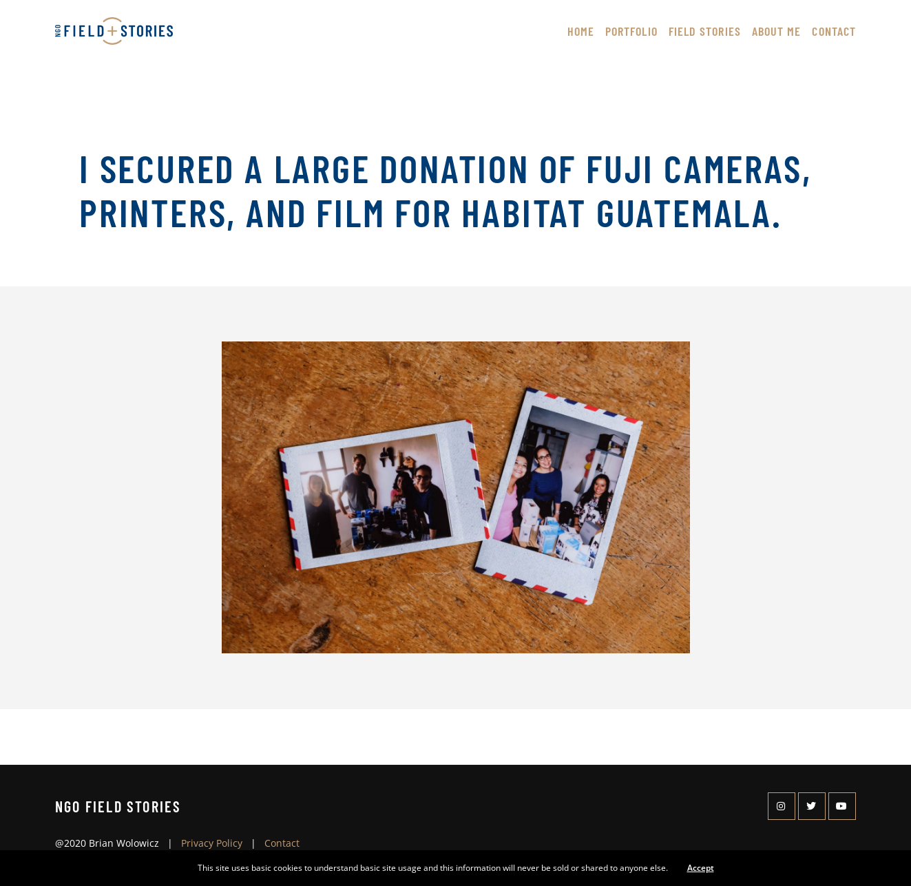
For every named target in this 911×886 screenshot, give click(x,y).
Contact (834, 31)
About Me (777, 31)
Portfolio (631, 31)
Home (580, 31)
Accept (700, 868)
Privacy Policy (211, 843)
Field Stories (705, 31)
